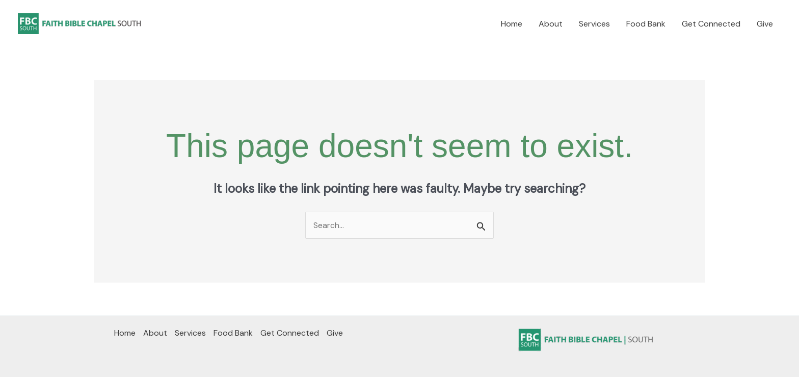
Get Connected (711, 23)
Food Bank (645, 23)
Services (594, 23)
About (551, 23)
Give (765, 23)
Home (511, 23)
